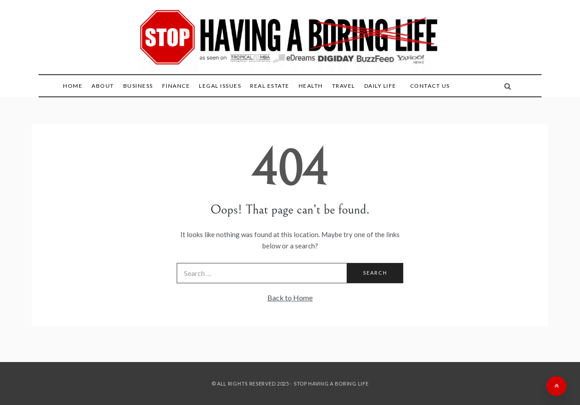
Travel (343, 85)
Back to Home (290, 297)
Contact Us (430, 85)
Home (72, 85)
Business (138, 85)
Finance (176, 85)
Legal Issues (220, 85)
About (103, 85)
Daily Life (380, 85)
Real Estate (270, 85)
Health (311, 85)
